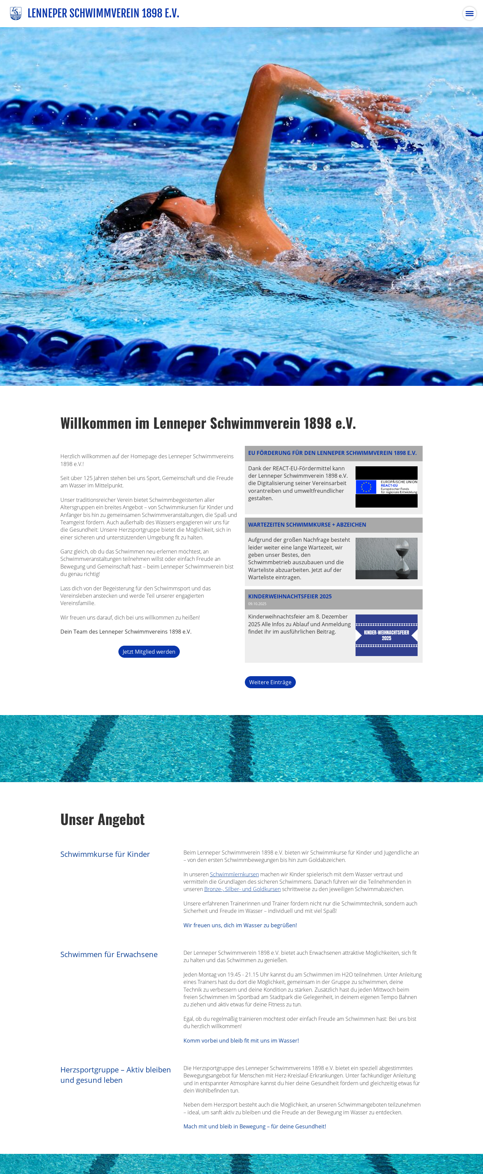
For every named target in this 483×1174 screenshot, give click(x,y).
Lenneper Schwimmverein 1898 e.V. (103, 13)
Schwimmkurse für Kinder (105, 854)
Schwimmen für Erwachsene (109, 954)
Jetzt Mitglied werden (149, 651)
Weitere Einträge (270, 682)
